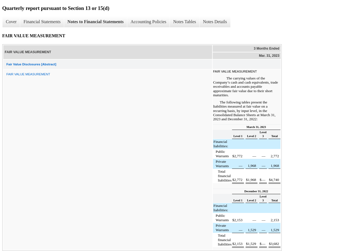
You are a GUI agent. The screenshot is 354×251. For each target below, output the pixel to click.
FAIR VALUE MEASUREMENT (28, 74)
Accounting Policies (148, 21)
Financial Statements (42, 21)
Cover (11, 21)
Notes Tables (184, 21)
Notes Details (215, 21)
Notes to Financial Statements (95, 21)
